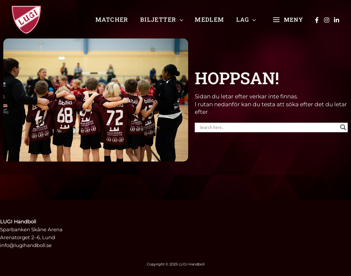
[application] (179, 19)
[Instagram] (327, 20)
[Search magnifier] (343, 127)
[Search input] (268, 127)
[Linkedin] (336, 20)
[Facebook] (317, 20)
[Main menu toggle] (287, 20)
